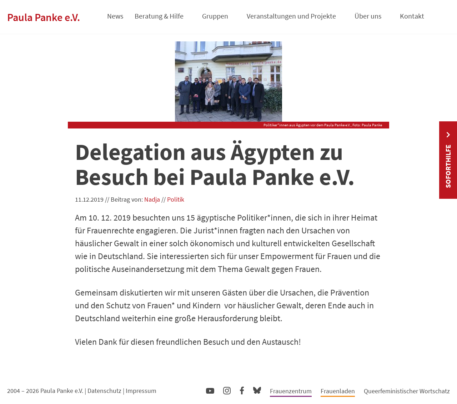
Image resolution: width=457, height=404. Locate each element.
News (115, 15)
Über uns (368, 15)
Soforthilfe (447, 166)
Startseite (91, 14)
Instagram (227, 389)
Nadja (152, 199)
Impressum (141, 391)
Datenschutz (104, 391)
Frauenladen (338, 391)
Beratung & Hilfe (159, 15)
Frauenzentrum (291, 391)
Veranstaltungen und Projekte (291, 15)
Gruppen (215, 15)
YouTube (210, 390)
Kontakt (412, 15)
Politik (175, 199)
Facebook (242, 389)
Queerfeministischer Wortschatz (407, 391)
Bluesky (257, 390)
